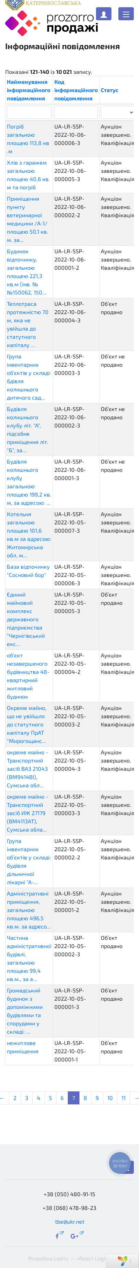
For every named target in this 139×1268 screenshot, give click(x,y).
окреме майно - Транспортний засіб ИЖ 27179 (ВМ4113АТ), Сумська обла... (27, 813)
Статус (109, 90)
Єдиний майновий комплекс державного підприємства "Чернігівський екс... (26, 619)
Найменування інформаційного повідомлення (28, 89)
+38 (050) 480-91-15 (69, 1194)
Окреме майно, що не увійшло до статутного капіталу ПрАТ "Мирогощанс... (26, 724)
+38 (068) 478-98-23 (69, 1207)
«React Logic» (93, 1258)
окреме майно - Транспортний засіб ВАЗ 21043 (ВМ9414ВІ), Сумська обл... (27, 768)
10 (110, 1097)
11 (123, 1097)
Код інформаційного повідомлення (76, 89)
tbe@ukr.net (69, 1221)
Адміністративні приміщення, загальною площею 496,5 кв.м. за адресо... (29, 910)
